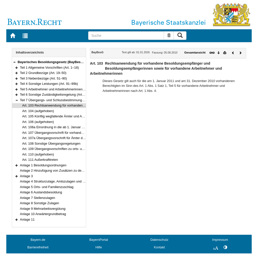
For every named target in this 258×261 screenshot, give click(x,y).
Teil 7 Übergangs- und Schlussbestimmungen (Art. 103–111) (63, 100)
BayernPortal (98, 240)
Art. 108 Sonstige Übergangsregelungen (51, 143)
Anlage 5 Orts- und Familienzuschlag (46, 187)
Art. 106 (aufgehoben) (38, 122)
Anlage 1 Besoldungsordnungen (43, 165)
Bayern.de (37, 240)
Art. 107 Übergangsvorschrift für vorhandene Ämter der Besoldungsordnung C (78, 133)
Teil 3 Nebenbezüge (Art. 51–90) (43, 78)
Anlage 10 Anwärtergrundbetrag (43, 214)
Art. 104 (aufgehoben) (38, 111)
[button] (14, 62)
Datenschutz (159, 240)
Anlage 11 (27, 219)
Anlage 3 (26, 176)
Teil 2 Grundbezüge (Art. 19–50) (43, 73)
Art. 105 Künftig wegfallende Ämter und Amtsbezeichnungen (65, 116)
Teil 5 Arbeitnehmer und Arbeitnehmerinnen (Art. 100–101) (62, 89)
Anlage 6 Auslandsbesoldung (41, 192)
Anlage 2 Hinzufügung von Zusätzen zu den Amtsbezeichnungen (67, 170)
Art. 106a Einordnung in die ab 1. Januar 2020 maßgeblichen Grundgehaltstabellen (82, 127)
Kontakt (159, 247)
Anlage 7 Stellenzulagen (37, 198)
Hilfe (98, 247)
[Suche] (126, 35)
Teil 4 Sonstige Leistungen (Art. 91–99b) (49, 84)
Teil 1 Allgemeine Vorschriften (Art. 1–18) (49, 67)
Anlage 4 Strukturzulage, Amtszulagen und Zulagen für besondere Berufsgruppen (79, 181)
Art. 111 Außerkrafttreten (40, 160)
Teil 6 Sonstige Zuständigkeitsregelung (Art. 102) (55, 94)
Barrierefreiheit (38, 247)
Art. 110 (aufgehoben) (38, 154)
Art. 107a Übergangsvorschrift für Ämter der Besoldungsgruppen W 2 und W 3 (78, 138)
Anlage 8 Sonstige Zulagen (39, 203)
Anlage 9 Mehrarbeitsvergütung (43, 209)
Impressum (220, 240)
